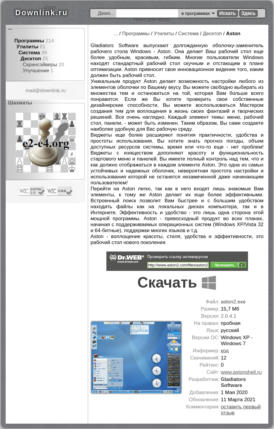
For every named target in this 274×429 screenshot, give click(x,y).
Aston (233, 33)
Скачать (177, 282)
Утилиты (27, 47)
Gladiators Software (233, 382)
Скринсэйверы (40, 64)
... (10, 28)
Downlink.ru (41, 12)
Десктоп (31, 58)
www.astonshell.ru (241, 372)
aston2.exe (233, 302)
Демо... (106, 13)
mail (30, 90)
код (225, 351)
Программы (29, 41)
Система (29, 52)
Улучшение (36, 70)
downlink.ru (53, 90)
